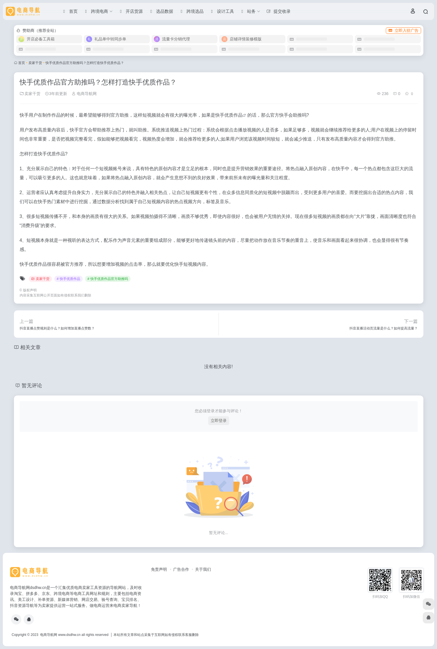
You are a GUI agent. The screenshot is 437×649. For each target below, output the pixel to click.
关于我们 (203, 569)
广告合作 (181, 569)
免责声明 (159, 569)
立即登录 (219, 420)
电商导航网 (84, 93)
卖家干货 (35, 63)
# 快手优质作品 (68, 279)
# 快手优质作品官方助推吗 (108, 279)
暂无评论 (32, 385)
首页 (21, 63)
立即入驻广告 (403, 30)
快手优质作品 (229, 115)
